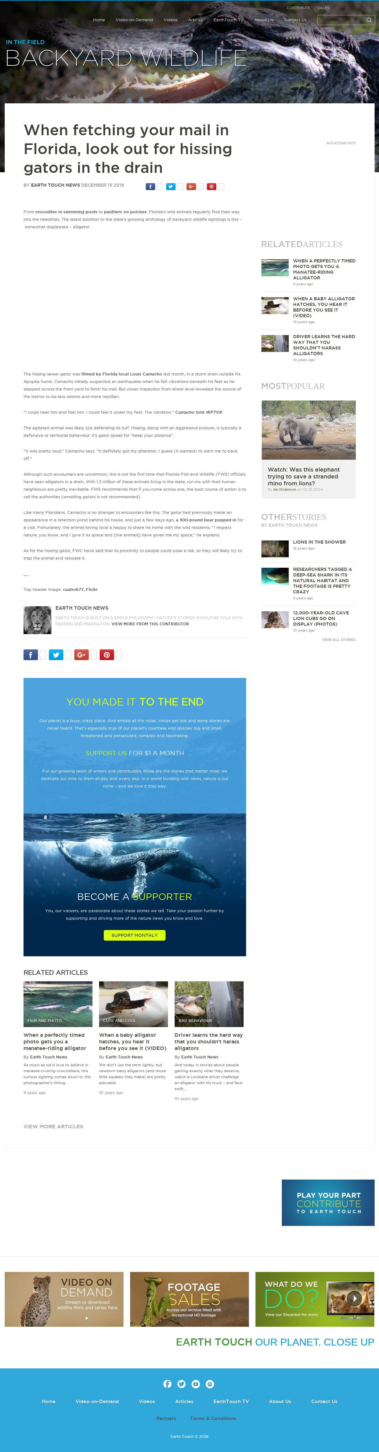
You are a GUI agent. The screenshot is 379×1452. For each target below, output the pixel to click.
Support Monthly (135, 935)
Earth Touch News (55, 185)
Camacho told (198, 412)
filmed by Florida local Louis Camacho (122, 374)
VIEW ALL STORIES (339, 640)
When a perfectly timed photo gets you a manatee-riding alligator (55, 1041)
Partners (166, 1418)
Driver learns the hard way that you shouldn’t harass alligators (209, 1041)
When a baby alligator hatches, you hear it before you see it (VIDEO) (132, 1041)
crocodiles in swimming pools (66, 211)
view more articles (53, 1126)
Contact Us (295, 20)
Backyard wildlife (126, 59)
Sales (323, 8)
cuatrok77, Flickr (80, 589)
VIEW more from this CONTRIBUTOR (150, 624)
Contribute (298, 8)
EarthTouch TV (228, 20)
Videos (170, 20)
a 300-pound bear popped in (206, 520)
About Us (263, 20)
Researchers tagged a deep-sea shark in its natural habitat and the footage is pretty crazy (322, 580)
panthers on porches (125, 211)
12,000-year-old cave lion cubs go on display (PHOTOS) (321, 618)
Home (99, 20)
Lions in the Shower (319, 542)
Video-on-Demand (134, 20)
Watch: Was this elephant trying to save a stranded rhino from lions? (304, 476)
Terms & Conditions (213, 1418)
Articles (195, 20)
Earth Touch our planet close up (38, 16)
